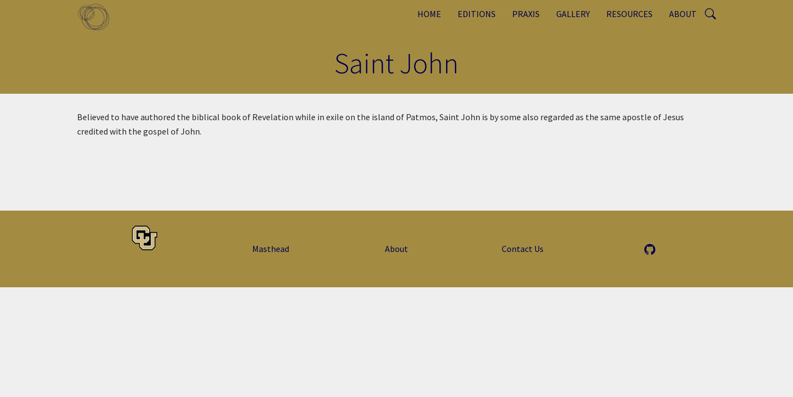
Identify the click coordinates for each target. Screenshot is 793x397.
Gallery (573, 13)
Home (429, 13)
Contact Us (523, 248)
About (683, 13)
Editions (477, 13)
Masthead (270, 248)
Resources (629, 13)
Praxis (526, 13)
